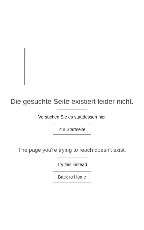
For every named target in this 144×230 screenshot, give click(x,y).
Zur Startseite (71, 129)
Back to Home (72, 177)
